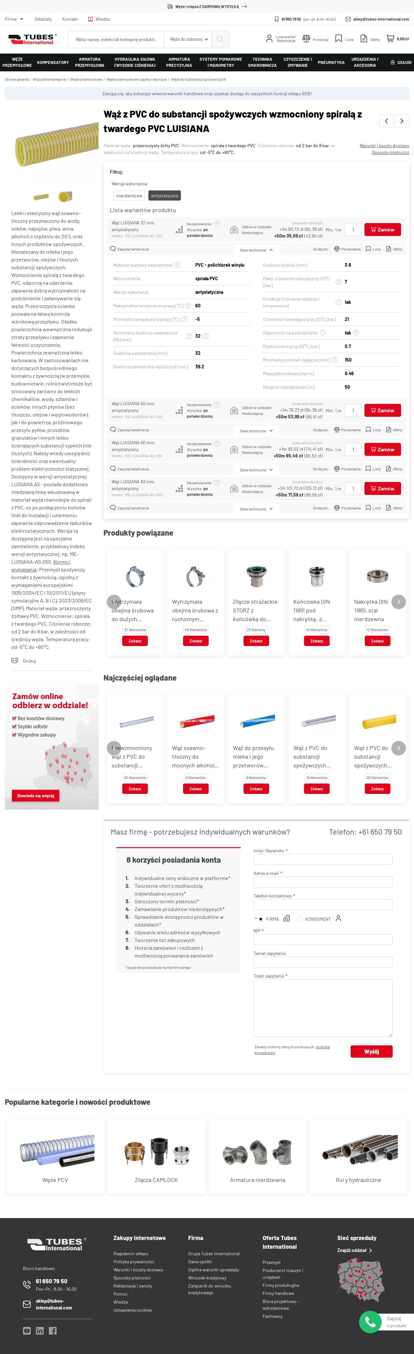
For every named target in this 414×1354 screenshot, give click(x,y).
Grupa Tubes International (214, 1253)
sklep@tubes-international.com (381, 19)
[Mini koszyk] (398, 39)
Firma (10, 19)
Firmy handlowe (278, 1293)
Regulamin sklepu (131, 1253)
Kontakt (70, 19)
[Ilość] (353, 229)
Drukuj (23, 660)
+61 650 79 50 (380, 831)
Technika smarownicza (262, 62)
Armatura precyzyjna (179, 62)
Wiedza (99, 19)
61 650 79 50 (291, 19)
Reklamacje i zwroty (133, 1285)
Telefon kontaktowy (273, 895)
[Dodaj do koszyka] (383, 229)
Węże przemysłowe (17, 62)
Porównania (347, 248)
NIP (257, 930)
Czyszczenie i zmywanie (298, 62)
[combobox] (187, 39)
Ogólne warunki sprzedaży (213, 1269)
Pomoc (120, 1294)
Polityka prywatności (134, 1261)
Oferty (394, 248)
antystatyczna (164, 195)
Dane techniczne (256, 250)
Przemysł (272, 1262)
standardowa (129, 195)
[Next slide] (398, 602)
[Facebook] (53, 1332)
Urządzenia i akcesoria (365, 62)
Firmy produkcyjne (281, 1285)
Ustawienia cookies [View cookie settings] (133, 1310)
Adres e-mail (266, 873)
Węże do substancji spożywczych (198, 79)
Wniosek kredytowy (207, 1277)
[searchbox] (115, 39)
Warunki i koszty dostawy (384, 145)
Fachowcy (272, 1316)
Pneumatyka (331, 62)
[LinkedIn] (40, 1332)
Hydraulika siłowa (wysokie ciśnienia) (135, 62)
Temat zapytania (270, 953)
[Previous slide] (114, 602)
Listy (373, 248)
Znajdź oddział (354, 1250)
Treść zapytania (269, 976)
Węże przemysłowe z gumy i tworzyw (136, 79)
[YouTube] (27, 1332)
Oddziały (43, 19)
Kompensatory (53, 62)
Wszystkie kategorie (49, 79)
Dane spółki (200, 1261)
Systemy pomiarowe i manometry (221, 62)
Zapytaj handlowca (129, 248)
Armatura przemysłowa (89, 62)
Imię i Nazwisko (269, 850)
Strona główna (16, 79)
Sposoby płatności (390, 152)
